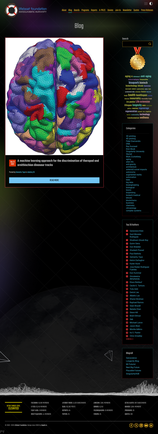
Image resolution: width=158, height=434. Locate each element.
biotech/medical (133, 195)
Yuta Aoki (134, 289)
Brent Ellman (135, 316)
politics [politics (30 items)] (129, 108)
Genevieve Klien (136, 231)
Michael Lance (136, 322)
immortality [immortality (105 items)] (135, 98)
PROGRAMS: (128, 410)
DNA (128, 144)
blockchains (131, 200)
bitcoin (129, 198)
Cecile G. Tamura (137, 285)
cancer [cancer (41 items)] (134, 89)
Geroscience (131, 358)
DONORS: (96, 406)
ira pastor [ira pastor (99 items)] (130, 101)
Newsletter (127, 10)
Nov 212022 (12, 163)
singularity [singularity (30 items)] (148, 112)
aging (128, 159)
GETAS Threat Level (13, 407)
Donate (110, 10)
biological (130, 187)
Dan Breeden (135, 247)
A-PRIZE (102, 10)
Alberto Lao (135, 295)
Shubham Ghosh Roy (139, 240)
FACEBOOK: (34, 403)
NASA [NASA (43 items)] (144, 106)
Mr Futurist (131, 364)
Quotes (136, 10)
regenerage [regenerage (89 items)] (144, 108)
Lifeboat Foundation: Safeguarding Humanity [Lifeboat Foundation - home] (26, 10)
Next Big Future (132, 367)
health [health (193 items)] (131, 95)
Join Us (118, 10)
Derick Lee (134, 292)
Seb (131, 319)
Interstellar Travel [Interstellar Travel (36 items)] (146, 99)
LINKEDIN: (97, 403)
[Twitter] (136, 425)
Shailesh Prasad (137, 250)
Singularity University (135, 151)
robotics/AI (31, 172)
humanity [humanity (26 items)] (150, 96)
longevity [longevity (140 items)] (137, 105)
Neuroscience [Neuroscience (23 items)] (149, 106)
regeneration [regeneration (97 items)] (131, 111)
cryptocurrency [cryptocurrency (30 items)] (140, 89)
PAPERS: (65, 414)
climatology (131, 208)
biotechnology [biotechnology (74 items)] (131, 86)
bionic (128, 190)
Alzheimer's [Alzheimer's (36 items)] (136, 77)
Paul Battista (135, 253)
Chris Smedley (136, 336)
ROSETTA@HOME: (36, 414)
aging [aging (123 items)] (128, 76)
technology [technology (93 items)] (145, 114)
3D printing (131, 136)
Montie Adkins (136, 329)
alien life (129, 162)
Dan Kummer (135, 273)
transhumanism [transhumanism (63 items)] (133, 118)
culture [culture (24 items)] (146, 89)
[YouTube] (146, 425)
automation (131, 177)
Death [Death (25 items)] (149, 89)
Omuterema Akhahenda (135, 277)
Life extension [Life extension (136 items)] (143, 101)
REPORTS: (65, 410)
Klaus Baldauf (136, 282)
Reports (94, 10)
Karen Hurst (135, 263)
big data (129, 182)
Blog (70, 10)
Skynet (129, 154)
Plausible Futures (133, 370)
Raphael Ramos (137, 302)
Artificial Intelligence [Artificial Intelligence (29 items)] (133, 80)
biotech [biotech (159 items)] (143, 83)
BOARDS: (127, 406)
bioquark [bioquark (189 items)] (134, 83)
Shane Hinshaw (136, 299)
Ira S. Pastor (135, 332)
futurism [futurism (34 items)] (148, 92)
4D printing (131, 138)
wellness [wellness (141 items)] (144, 117)
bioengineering (132, 185)
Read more (54, 180)
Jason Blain (135, 326)
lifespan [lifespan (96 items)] (128, 105)
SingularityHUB (132, 374)
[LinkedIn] (141, 425)
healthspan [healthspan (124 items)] (141, 95)
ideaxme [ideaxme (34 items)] (126, 99)
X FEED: (33, 406)
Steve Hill (134, 312)
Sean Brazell (135, 306)
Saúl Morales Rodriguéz (135, 235)
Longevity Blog (132, 361)
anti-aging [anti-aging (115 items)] (146, 76)
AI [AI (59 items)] (132, 77)
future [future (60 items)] (143, 92)
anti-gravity (131, 164)
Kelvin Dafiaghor (137, 260)
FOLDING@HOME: (99, 410)
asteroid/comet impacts (136, 169)
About (64, 10)
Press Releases (147, 10)
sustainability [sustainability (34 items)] (135, 115)
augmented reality (134, 175)
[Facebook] (131, 425)
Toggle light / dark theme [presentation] (151, 3)
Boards (76, 10)
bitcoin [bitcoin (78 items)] (140, 86)
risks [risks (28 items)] (144, 111)
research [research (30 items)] (140, 112)
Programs (85, 10)
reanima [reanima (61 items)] (135, 108)
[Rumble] (151, 425)
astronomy (130, 172)
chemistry (130, 205)
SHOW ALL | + (130, 339)
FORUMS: (96, 414)
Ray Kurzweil (131, 146)
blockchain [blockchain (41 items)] (147, 86)
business (130, 203)
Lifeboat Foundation (21, 425)
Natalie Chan (135, 309)
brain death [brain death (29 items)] (128, 89)
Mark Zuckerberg (133, 156)
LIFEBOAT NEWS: (67, 403)
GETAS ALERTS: (129, 403)
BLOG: (64, 406)
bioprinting (130, 192)
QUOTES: (127, 414)
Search (150, 44)
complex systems (133, 210)
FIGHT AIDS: (35, 410)
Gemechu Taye (20, 172)
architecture (131, 167)
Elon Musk (130, 149)
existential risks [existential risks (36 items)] (130, 92)
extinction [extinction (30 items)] (137, 92)
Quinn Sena (135, 243)
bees (128, 180)
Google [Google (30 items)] (126, 96)
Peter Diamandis (133, 141)
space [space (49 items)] (129, 115)
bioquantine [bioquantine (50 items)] (144, 79)
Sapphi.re (44, 425)
